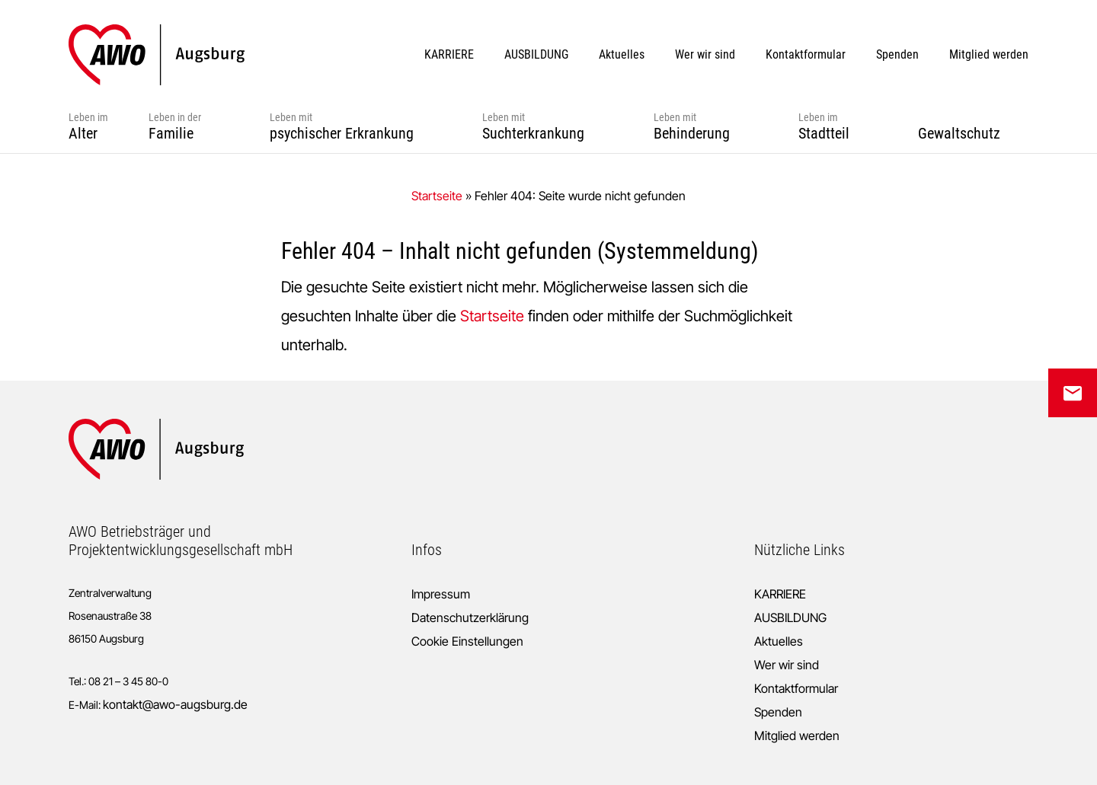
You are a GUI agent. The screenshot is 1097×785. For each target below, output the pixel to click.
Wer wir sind (786, 664)
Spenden (778, 712)
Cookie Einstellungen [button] (467, 641)
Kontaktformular (796, 688)
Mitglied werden (797, 735)
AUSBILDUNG (790, 617)
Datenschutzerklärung (470, 617)
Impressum (440, 594)
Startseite (436, 195)
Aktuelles (778, 641)
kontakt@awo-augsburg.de (175, 704)
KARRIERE (780, 594)
